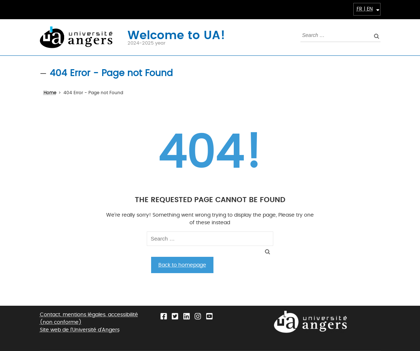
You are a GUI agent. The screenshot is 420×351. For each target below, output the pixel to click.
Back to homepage (182, 265)
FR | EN (365, 9)
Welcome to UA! (176, 34)
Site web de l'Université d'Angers (80, 330)
